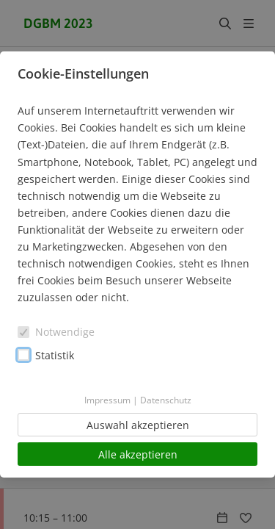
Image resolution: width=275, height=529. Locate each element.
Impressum (107, 400)
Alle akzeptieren (137, 454)
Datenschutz (165, 400)
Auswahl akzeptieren (138, 425)
